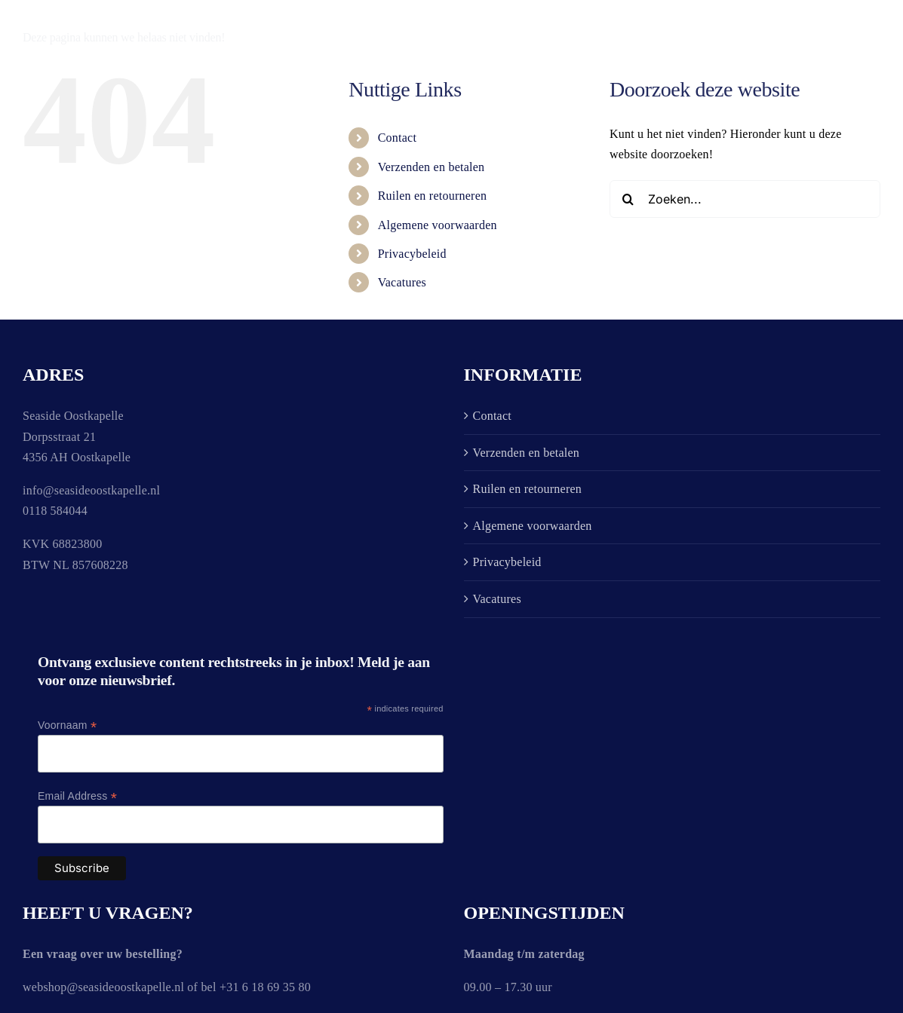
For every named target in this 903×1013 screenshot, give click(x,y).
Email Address (77, 796)
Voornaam (67, 725)
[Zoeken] (628, 199)
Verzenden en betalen (431, 167)
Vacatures (402, 282)
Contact (397, 137)
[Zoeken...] (745, 199)
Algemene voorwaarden (437, 225)
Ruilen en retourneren (432, 195)
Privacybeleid (412, 253)
